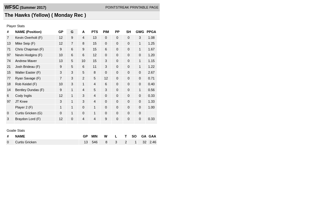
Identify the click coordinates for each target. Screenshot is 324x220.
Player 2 (21, 107)
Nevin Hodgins (26, 55)
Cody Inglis (23, 95)
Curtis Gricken (26, 113)
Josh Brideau (25, 66)
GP (60, 32)
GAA (152, 136)
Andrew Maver (26, 61)
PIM (106, 32)
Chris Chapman (26, 49)
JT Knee (21, 101)
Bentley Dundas (27, 90)
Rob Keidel (23, 84)
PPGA (151, 32)
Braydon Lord (25, 119)
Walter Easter (25, 72)
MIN (94, 136)
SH (128, 32)
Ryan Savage (25, 78)
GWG (140, 32)
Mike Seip (22, 43)
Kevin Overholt (26, 37)
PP (117, 32)
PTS (94, 32)
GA (144, 136)
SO (134, 136)
